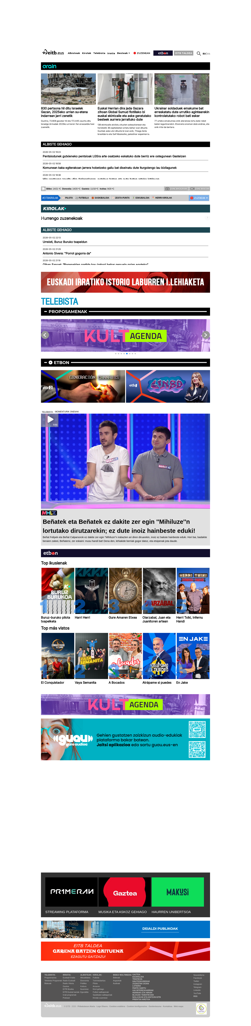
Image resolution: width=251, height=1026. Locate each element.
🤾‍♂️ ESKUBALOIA (140, 198)
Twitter (196, 981)
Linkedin (197, 990)
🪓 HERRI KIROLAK (162, 198)
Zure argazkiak (176, 188)
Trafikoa (137, 979)
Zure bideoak (200, 188)
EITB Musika (68, 989)
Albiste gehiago (57, 144)
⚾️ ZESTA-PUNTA (121, 198)
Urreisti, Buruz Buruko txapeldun (65, 242)
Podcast (66, 998)
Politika (83, 983)
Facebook (197, 978)
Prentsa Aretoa (141, 999)
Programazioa (50, 978)
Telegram (197, 987)
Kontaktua (167, 1006)
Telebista (99, 53)
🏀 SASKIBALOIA (100, 198)
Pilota (95, 983)
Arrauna (96, 986)
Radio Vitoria (68, 983)
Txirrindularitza (99, 981)
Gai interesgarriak (143, 990)
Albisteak (74, 53)
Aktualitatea (85, 978)
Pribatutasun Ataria (86, 1006)
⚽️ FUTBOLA (82, 198)
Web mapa (178, 1006)
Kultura (83, 986)
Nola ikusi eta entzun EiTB (146, 997)
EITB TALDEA (183, 53)
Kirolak (86, 53)
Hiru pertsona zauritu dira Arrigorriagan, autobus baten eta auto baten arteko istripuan (101, 179)
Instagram (197, 984)
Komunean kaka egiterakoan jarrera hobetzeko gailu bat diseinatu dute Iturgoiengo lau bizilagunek (110, 167)
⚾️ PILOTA (67, 198)
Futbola (96, 978)
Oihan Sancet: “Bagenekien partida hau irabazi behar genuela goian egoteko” (95, 264)
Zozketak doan (140, 983)
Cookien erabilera (117, 1006)
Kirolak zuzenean (100, 998)
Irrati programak (69, 995)
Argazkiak (117, 981)
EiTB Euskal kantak (71, 992)
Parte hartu (139, 988)
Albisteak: (86, 975)
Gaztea (66, 986)
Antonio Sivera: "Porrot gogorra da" (67, 253)
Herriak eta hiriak (142, 993)
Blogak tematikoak (143, 995)
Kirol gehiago (98, 989)
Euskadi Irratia (69, 978)
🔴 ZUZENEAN (197, 198)
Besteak (122, 53)
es (208, 53)
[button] (115, 353)
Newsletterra (198, 975)
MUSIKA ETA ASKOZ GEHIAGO (122, 912)
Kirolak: (97, 975)
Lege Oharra (102, 1006)
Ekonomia (84, 981)
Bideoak (47, 983)
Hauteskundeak (141, 981)
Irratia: (67, 975)
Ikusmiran (84, 989)
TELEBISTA (59, 301)
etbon (61, 362)
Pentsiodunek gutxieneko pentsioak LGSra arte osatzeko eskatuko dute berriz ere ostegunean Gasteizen (114, 156)
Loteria (136, 986)
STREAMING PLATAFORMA (66, 912)
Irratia (111, 53)
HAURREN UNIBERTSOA (171, 912)
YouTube (197, 993)
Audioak (116, 983)
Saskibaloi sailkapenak (102, 995)
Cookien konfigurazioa (137, 1006)
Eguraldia (84, 992)
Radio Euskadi (69, 981)
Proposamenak (68, 311)
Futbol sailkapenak (101, 992)
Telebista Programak (53, 981)
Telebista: (50, 975)
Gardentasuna (155, 1006)
